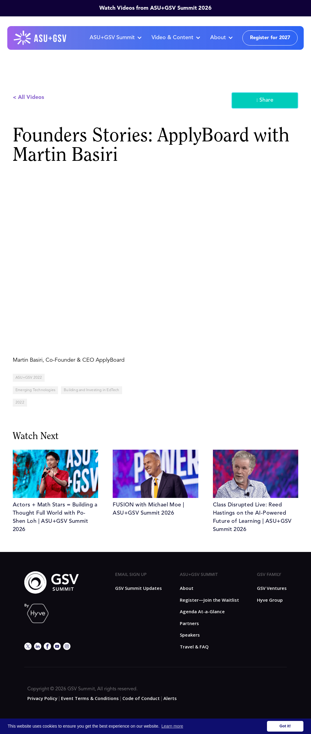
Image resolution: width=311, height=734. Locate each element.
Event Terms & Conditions (90, 698)
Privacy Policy (42, 698)
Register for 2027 (270, 38)
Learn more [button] (172, 726)
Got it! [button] (285, 726)
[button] (116, 38)
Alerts (170, 698)
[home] (40, 38)
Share (264, 100)
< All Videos (28, 97)
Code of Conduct (141, 698)
